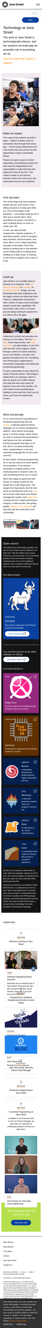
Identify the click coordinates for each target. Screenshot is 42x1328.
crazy (20, 506)
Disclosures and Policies (10, 1272)
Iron (35, 491)
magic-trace (32, 497)
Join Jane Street (9, 1260)
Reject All (21, 1324)
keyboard (28, 506)
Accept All (8, 1324)
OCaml (6, 425)
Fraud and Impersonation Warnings (13, 1274)
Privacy (23, 1272)
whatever (14, 506)
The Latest (7, 1251)
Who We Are (8, 1242)
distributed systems (11, 290)
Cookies (30, 1272)
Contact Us (7, 1265)
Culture (6, 1256)
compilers (27, 287)
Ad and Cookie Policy (18, 1321)
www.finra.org (12, 1290)
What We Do (8, 1247)
